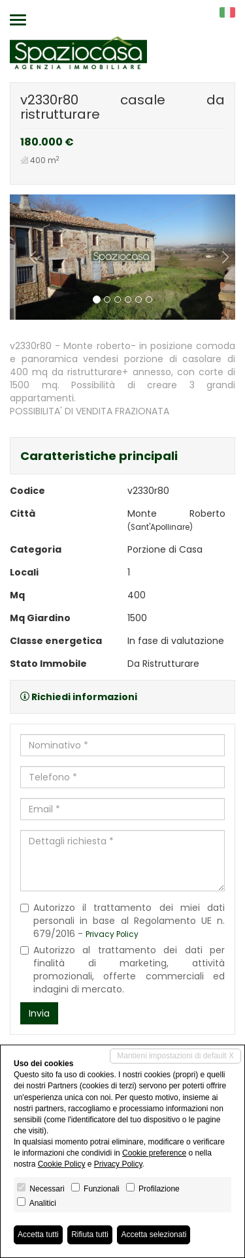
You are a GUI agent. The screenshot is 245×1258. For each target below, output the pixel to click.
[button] (27, 257)
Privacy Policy (112, 934)
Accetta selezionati (153, 1234)
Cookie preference (154, 1153)
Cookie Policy (62, 1164)
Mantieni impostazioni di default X (175, 1055)
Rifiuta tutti (89, 1234)
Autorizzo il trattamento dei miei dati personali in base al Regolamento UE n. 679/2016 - (122, 920)
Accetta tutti (38, 1234)
